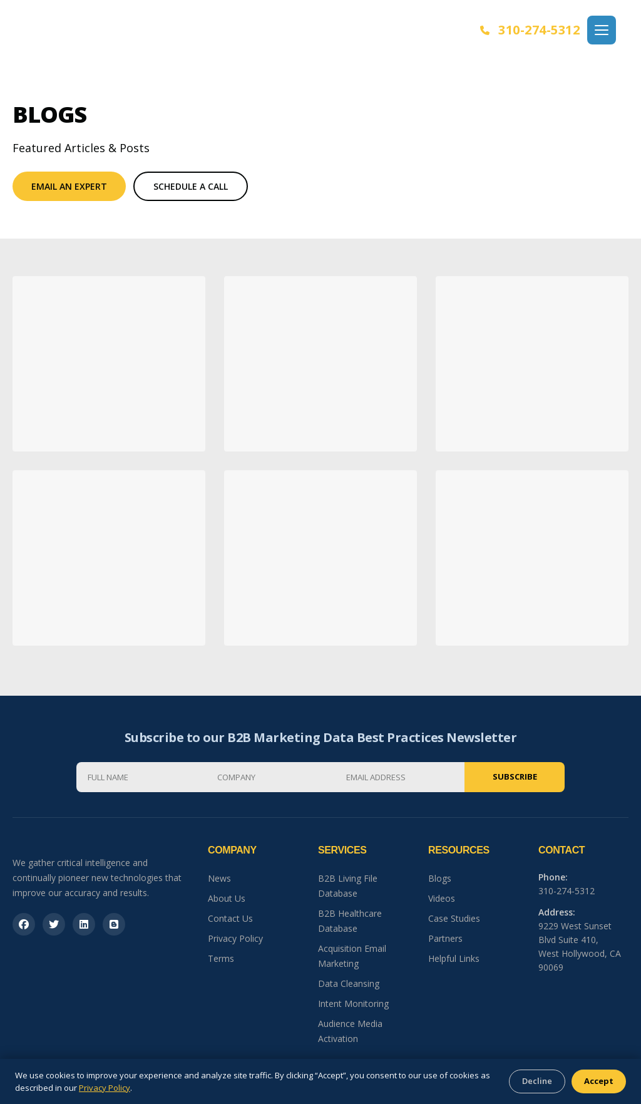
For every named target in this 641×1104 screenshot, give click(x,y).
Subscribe (515, 776)
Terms (221, 958)
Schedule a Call (190, 186)
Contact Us (230, 918)
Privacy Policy (235, 938)
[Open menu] (601, 30)
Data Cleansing (348, 983)
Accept (598, 1080)
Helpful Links (453, 958)
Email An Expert (69, 186)
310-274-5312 (530, 29)
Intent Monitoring (353, 1003)
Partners (445, 938)
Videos (441, 898)
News (219, 878)
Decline (537, 1080)
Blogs (439, 878)
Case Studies (454, 918)
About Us (226, 898)
